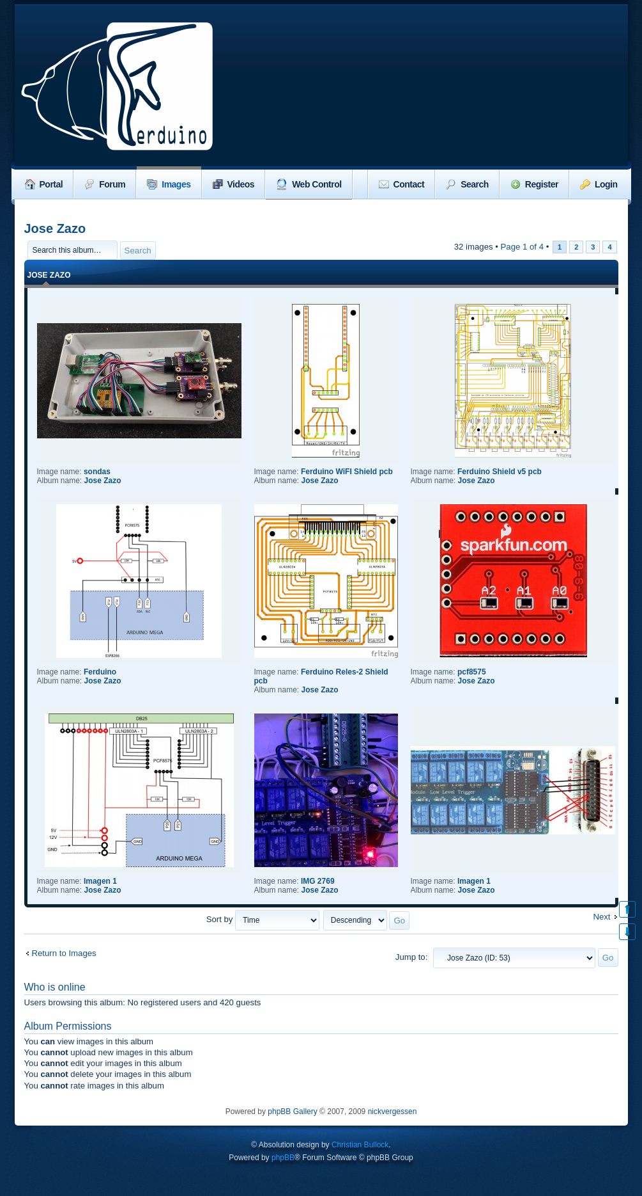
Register (534, 184)
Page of (522, 246)
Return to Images (64, 953)
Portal (44, 184)
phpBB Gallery (292, 1111)
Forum (104, 184)
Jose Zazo (55, 228)
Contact (402, 184)
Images (168, 184)
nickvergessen (392, 1111)
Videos (234, 184)
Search (467, 184)
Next (601, 916)
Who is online (55, 987)
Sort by (262, 919)
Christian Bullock (360, 1144)
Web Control (308, 184)
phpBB (282, 1157)
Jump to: (411, 957)
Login (599, 184)
